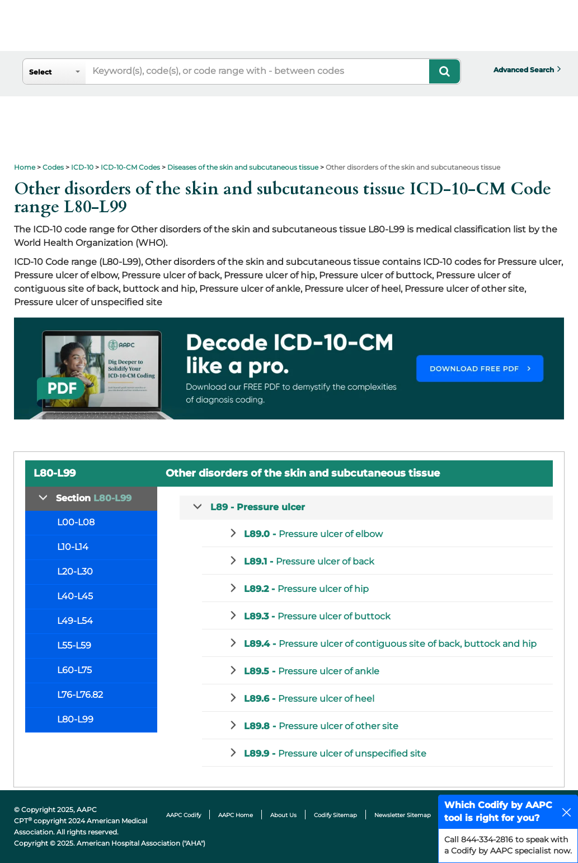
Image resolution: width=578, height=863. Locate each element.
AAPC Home (235, 815)
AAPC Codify (183, 815)
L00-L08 (76, 522)
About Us (283, 815)
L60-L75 (74, 670)
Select (40, 72)
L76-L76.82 (80, 694)
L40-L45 (75, 596)
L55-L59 (74, 645)
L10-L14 (72, 547)
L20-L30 (75, 571)
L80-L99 (75, 719)
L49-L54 (75, 620)
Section (93, 498)
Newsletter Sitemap (402, 815)
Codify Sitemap (335, 815)
